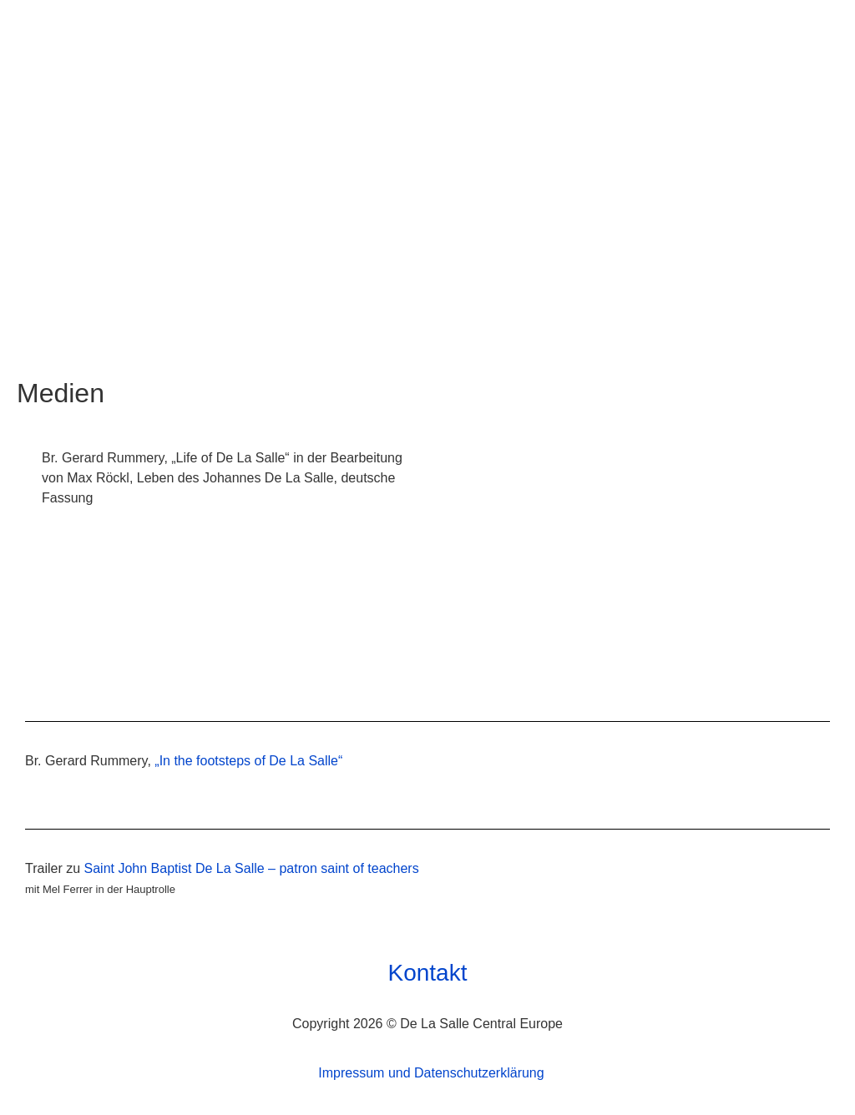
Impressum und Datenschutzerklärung (431, 1073)
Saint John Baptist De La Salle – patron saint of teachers (251, 868)
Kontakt (428, 973)
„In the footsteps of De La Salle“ (248, 761)
